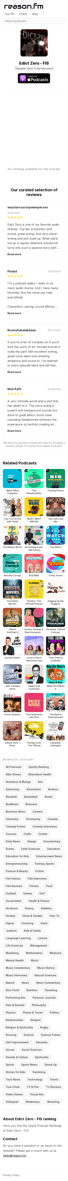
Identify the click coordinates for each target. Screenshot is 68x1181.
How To (54, 915)
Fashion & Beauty (17, 871)
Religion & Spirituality (19, 1027)
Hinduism (12, 908)
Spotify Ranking (39, 766)
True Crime (13, 1086)
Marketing (12, 952)
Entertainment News (49, 856)
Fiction (39, 871)
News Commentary (48, 982)
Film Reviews (14, 886)
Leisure (42, 938)
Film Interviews (37, 878)
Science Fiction (50, 1034)
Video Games (14, 1094)
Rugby (44, 1027)
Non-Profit (12, 990)
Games (27, 893)
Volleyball (12, 1101)
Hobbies (46, 908)
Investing (27, 923)
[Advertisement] (34, 122)
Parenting (51, 990)
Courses (11, 833)
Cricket (42, 833)
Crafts (27, 833)
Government (13, 900)
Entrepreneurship (17, 863)
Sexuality (42, 1042)
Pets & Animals (15, 1005)
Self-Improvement (17, 1042)
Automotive (33, 789)
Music (35, 960)
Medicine (55, 952)
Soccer (10, 1049)
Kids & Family (32, 930)
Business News (15, 811)
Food (49, 886)
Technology (34, 1079)
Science (29, 1034)
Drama (10, 848)
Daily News (13, 841)
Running (11, 1034)
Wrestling (53, 1101)
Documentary (52, 841)
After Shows (13, 774)
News (25, 982)
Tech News (13, 1079)
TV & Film (33, 1086)
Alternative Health (39, 774)
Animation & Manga (18, 781)
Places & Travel (33, 1012)
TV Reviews (53, 1086)
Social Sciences (32, 1049)
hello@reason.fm (14, 1155)
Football (11, 893)
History (29, 908)
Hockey (10, 915)
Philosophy (39, 1005)
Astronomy (12, 789)
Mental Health (15, 960)
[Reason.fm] (24, 6)
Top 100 (10, 14)
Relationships (14, 1019)
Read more (14, 254)
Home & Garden (32, 915)
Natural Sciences (45, 975)
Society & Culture (17, 1057)
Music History (46, 967)
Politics (54, 1012)
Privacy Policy (11, 1175)
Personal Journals (44, 997)
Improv (10, 923)
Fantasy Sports (44, 863)
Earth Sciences (30, 848)
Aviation (53, 789)
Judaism (11, 930)
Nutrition (32, 990)
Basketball (31, 796)
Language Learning (18, 938)
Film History (13, 878)
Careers (38, 811)
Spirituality (42, 1057)
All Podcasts (13, 766)
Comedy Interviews (45, 826)
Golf (42, 893)
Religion (35, 1019)
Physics (11, 1012)
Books (49, 796)
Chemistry (12, 819)
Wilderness (33, 1101)
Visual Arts (37, 1094)
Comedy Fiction (15, 826)
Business (31, 804)
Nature (10, 982)
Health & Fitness (39, 900)
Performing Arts (15, 997)
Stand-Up (51, 1064)
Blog (35, 14)
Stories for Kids (15, 1072)
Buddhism (12, 804)
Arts (40, 781)
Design (31, 841)
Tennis (54, 1079)
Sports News (29, 1064)
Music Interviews (16, 975)
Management (38, 945)
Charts (23, 14)
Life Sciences (14, 945)
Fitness (34, 886)
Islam (44, 923)
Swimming (38, 1072)
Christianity (33, 819)
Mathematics (34, 952)
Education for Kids (17, 856)
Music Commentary (18, 967)
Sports (10, 1064)
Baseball (11, 796)
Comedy (53, 819)
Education (53, 848)
